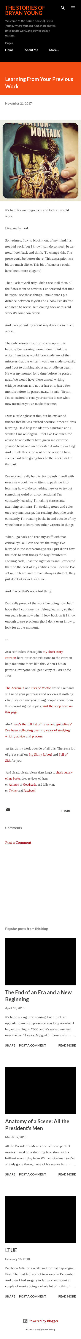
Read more (67, 1045)
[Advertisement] (40, 886)
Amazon (14, 784)
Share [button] (66, 811)
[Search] (62, 7)
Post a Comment (18, 842)
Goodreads (29, 784)
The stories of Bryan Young (25, 10)
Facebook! (30, 790)
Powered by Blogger (40, 1321)
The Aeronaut (15, 688)
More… (54, 50)
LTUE (11, 1250)
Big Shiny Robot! (40, 754)
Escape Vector (41, 688)
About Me (31, 50)
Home (9, 50)
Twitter (13, 790)
